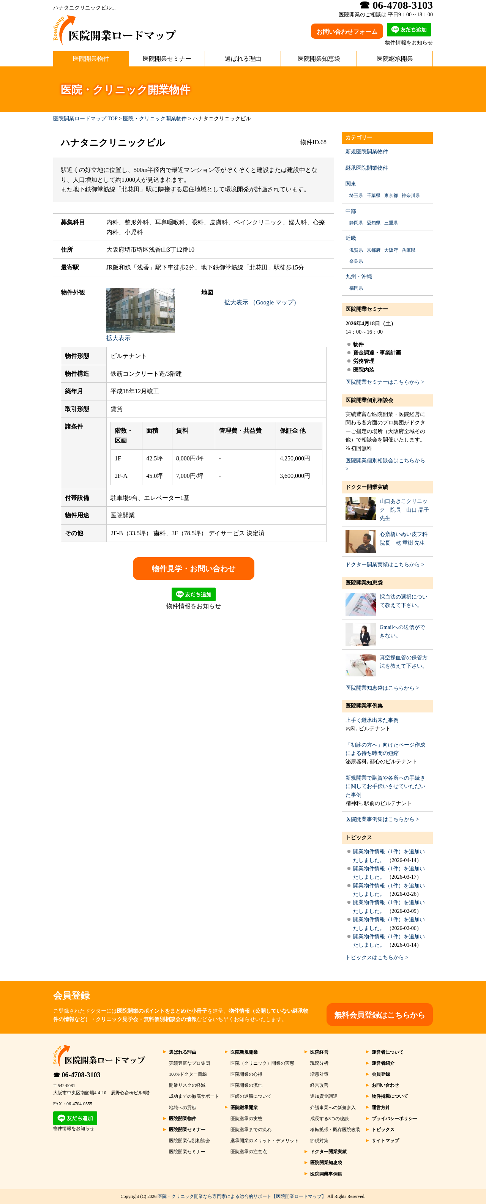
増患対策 (319, 1074)
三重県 (391, 222)
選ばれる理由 (243, 58)
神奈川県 (411, 195)
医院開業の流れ (246, 1085)
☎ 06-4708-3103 (77, 1075)
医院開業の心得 (246, 1074)
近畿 (351, 238)
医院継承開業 (395, 58)
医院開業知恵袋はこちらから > (382, 688)
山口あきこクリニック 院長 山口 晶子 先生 (404, 509)
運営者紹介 (383, 1063)
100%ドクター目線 (188, 1074)
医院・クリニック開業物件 (155, 118)
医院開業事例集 (364, 706)
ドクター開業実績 (367, 487)
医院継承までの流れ (250, 1129)
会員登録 (381, 1074)
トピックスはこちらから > (377, 957)
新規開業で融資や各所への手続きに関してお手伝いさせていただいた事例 (385, 786)
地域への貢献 (182, 1107)
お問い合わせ (385, 1085)
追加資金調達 (324, 1096)
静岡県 (356, 222)
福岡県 (356, 288)
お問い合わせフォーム (347, 31)
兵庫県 (408, 250)
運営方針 (381, 1107)
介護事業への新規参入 (333, 1107)
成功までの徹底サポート (194, 1096)
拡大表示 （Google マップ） (262, 302)
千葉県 (373, 195)
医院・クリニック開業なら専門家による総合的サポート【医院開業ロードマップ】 (242, 1196)
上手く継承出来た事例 (372, 720)
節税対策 (319, 1140)
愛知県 (373, 222)
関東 (351, 184)
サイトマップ (385, 1140)
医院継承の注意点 (248, 1151)
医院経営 (319, 1052)
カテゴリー (359, 137)
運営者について (388, 1052)
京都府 (373, 250)
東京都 (391, 195)
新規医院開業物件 (367, 151)
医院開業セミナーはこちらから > (385, 382)
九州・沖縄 (359, 276)
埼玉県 (356, 195)
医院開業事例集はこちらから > (382, 819)
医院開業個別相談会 (369, 400)
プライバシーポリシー (394, 1118)
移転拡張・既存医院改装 (335, 1129)
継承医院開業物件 (367, 168)
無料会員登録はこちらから (379, 1015)
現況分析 (319, 1063)
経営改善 (319, 1085)
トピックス (359, 837)
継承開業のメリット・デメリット (264, 1140)
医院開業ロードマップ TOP (85, 118)
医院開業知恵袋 (319, 58)
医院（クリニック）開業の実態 (262, 1063)
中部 (351, 211)
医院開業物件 (91, 58)
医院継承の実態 (246, 1118)
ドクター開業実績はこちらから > (385, 564)
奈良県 (356, 261)
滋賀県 (356, 250)
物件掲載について (390, 1096)
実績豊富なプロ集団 (189, 1063)
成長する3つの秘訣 (329, 1118)
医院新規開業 (244, 1052)
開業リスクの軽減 (187, 1085)
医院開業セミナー (167, 58)
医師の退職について (250, 1096)
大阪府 (391, 250)
